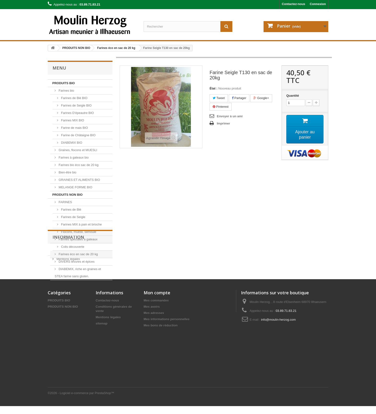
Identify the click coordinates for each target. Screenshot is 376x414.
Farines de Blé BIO (73, 98)
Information (68, 294)
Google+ (261, 98)
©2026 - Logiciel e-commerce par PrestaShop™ (81, 401)
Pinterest (221, 106)
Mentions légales (68, 314)
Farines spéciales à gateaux (77, 239)
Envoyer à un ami (230, 116)
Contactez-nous (293, 4)
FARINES (65, 202)
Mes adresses (154, 371)
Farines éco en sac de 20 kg (78, 254)
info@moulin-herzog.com (278, 378)
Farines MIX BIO (72, 120)
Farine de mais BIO (74, 128)
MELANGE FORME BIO (75, 187)
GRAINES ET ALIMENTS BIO (79, 180)
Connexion (318, 4)
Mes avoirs (152, 365)
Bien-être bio (67, 172)
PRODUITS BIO (63, 83)
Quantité (292, 95)
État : (213, 88)
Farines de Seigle (72, 217)
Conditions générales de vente (77, 307)
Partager (239, 98)
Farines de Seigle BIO (76, 105)
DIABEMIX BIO (71, 142)
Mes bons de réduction (161, 383)
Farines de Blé (70, 209)
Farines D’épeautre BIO (77, 113)
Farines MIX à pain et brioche (81, 224)
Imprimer (223, 123)
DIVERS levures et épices (76, 261)
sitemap (101, 382)
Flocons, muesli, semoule (78, 232)
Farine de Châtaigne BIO (77, 135)
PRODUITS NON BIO (67, 194)
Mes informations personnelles (166, 377)
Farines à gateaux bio (73, 157)
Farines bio (66, 90)
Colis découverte (72, 246)
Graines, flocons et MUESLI (77, 150)
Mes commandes (156, 359)
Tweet (219, 98)
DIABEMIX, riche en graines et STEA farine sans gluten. (78, 272)
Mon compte (157, 351)
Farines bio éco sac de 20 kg (78, 165)
